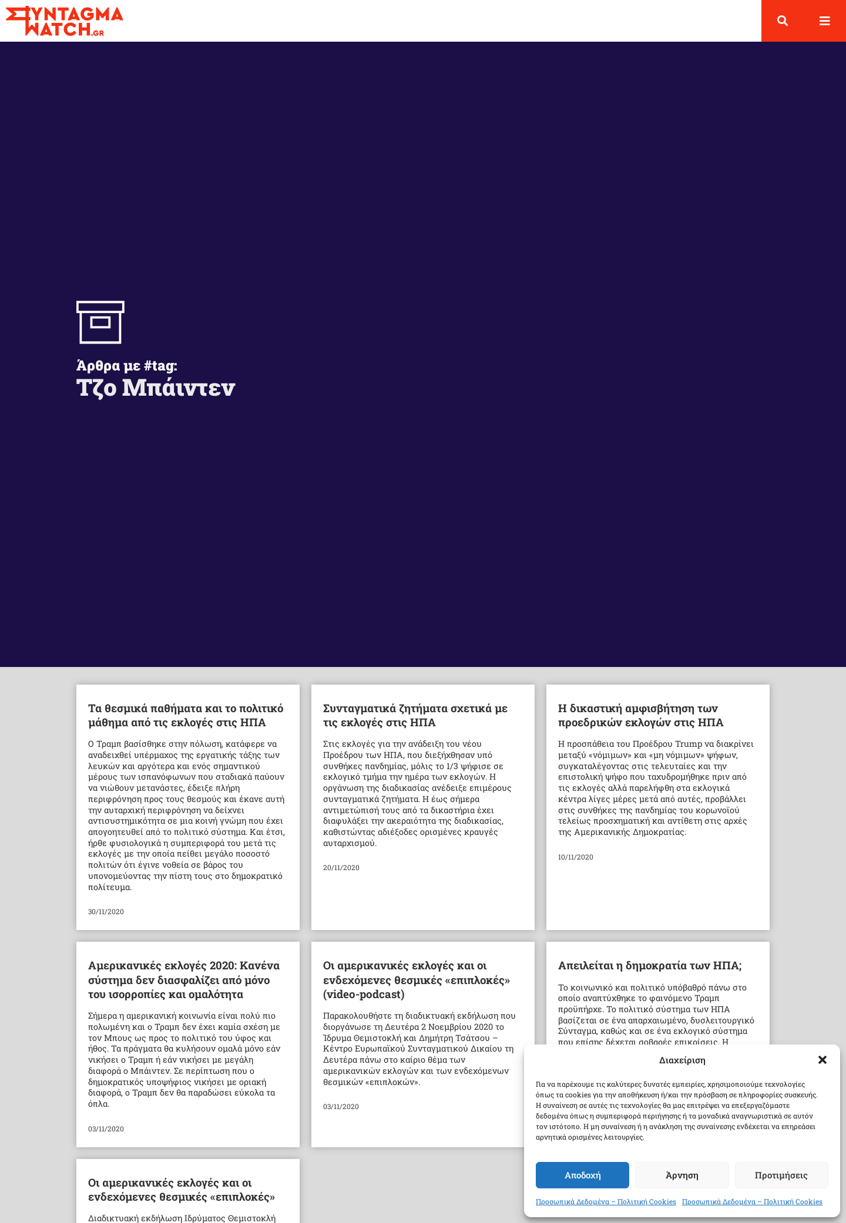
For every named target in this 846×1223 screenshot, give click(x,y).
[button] (822, 1060)
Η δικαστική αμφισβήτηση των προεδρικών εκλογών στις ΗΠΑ (641, 724)
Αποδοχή (583, 1175)
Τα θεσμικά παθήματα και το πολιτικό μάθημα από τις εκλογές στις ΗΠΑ (185, 724)
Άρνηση (682, 1175)
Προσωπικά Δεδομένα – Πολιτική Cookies (606, 1201)
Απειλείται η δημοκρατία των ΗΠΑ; (649, 975)
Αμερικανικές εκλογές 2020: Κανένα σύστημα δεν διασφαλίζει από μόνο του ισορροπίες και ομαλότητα (184, 989)
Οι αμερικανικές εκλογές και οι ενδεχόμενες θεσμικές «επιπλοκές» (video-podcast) (416, 989)
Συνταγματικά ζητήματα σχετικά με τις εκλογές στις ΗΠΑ (415, 724)
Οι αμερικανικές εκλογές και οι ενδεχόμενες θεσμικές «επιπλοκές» (181, 1199)
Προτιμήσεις (781, 1175)
